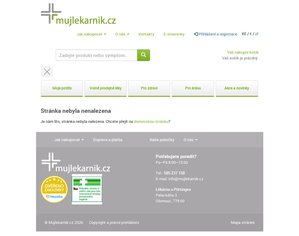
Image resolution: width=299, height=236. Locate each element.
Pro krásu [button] (193, 88)
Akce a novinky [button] (236, 88)
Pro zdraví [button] (149, 88)
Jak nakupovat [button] (91, 34)
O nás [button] (122, 34)
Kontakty (146, 34)
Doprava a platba (107, 139)
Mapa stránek (243, 222)
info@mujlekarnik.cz (186, 178)
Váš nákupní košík (243, 52)
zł (256, 33)
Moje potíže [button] (61, 88)
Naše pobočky (162, 139)
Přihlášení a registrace (215, 34)
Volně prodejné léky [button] (105, 88)
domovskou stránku (151, 121)
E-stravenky (174, 34)
